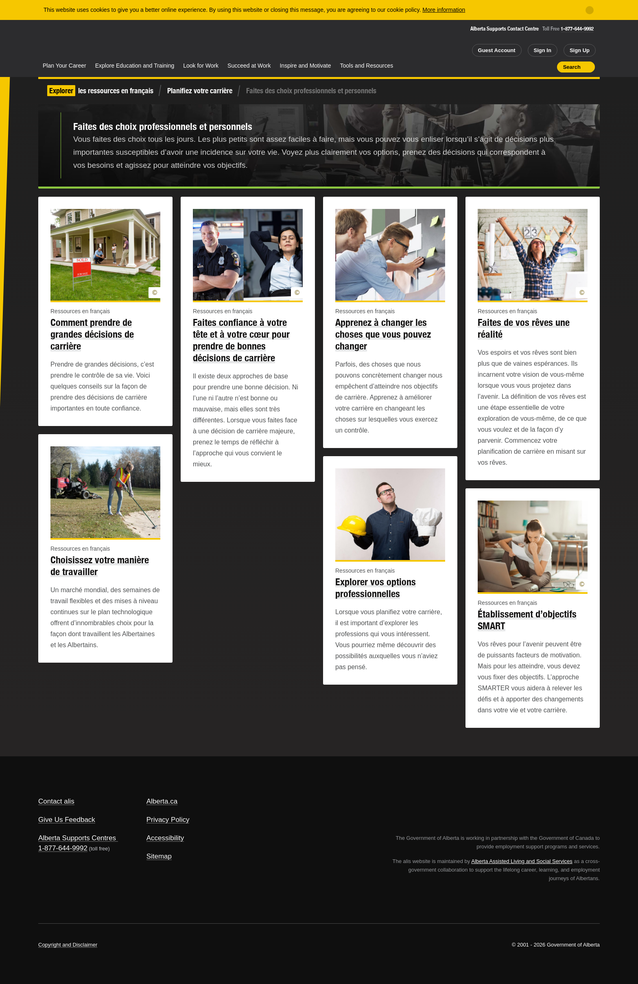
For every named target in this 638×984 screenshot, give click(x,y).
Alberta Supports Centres (77, 838)
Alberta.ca (162, 801)
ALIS (126, 40)
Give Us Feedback (66, 820)
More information (443, 10)
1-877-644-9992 (577, 29)
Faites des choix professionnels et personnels (162, 126)
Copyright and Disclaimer (67, 945)
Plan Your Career (64, 65)
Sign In (542, 50)
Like (533, 66)
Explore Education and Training (135, 65)
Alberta (70, 41)
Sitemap (159, 856)
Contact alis (56, 801)
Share (504, 67)
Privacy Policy (168, 820)
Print (548, 67)
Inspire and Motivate (305, 65)
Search (572, 67)
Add (519, 67)
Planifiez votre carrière (199, 90)
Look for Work (200, 65)
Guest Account (497, 50)
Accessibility (165, 838)
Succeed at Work (249, 65)
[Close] (590, 10)
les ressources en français (100, 90)
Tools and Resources (366, 65)
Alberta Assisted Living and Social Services (521, 861)
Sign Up (580, 50)
